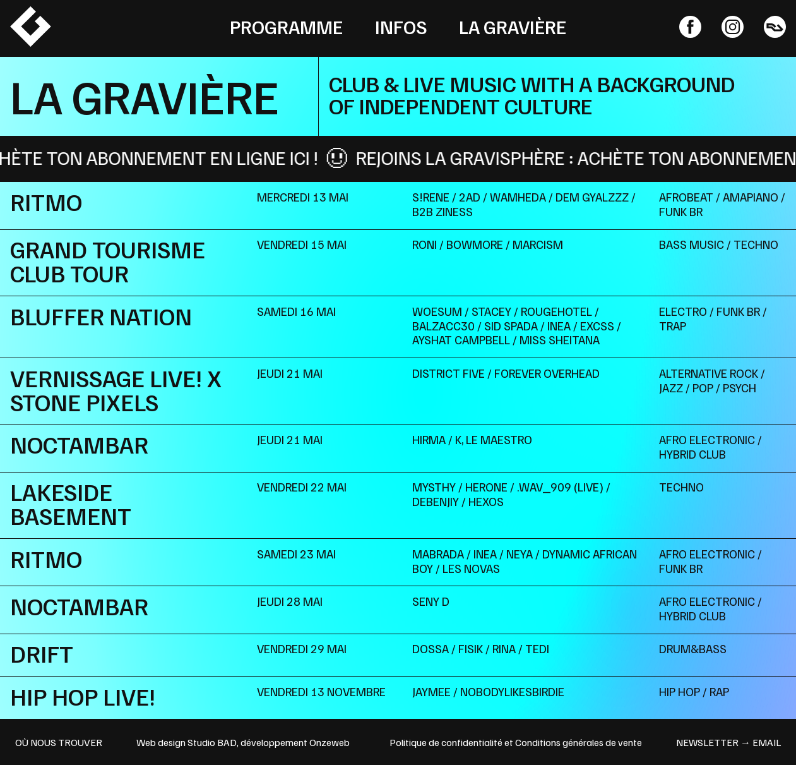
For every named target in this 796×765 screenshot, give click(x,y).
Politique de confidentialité (445, 742)
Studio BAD (212, 742)
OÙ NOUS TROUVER (58, 742)
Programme (286, 27)
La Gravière (512, 27)
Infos (401, 27)
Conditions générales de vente (578, 742)
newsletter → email (728, 742)
